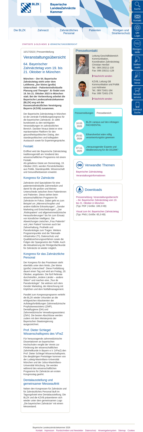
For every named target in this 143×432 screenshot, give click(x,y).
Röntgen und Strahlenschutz (121, 32)
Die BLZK (20, 30)
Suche (137, 9)
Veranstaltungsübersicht (63, 44)
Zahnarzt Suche (137, 111)
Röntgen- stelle (137, 50)
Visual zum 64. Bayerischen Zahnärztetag (97, 211)
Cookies (131, 430)
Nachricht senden (103, 76)
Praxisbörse (137, 81)
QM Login (137, 34)
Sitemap (122, 430)
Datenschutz (90, 430)
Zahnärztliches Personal (69, 32)
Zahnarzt (43, 30)
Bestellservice (137, 95)
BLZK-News (41, 44)
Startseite (27, 44)
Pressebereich (104, 113)
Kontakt (137, 20)
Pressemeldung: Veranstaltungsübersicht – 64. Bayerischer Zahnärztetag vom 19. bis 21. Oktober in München (97, 200)
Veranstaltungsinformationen (90, 175)
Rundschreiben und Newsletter (69, 430)
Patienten (95, 30)
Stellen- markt (137, 66)
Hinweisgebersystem (107, 430)
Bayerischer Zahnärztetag (89, 171)
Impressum (49, 430)
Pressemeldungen (84, 113)
